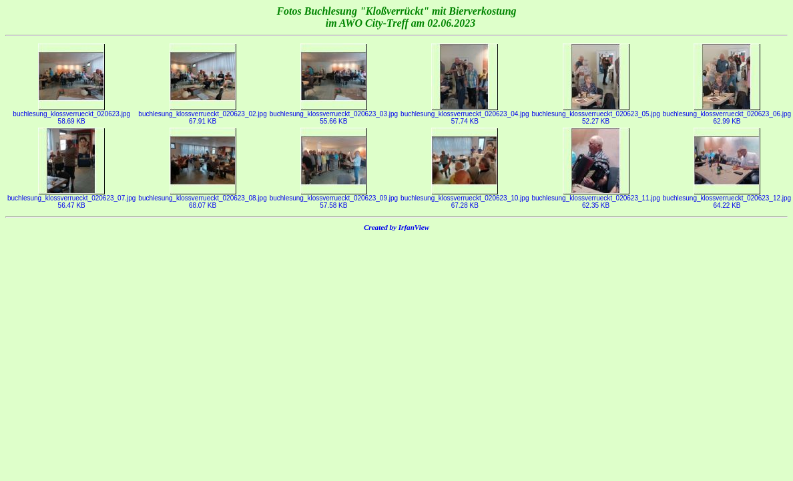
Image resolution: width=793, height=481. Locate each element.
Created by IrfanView (396, 227)
